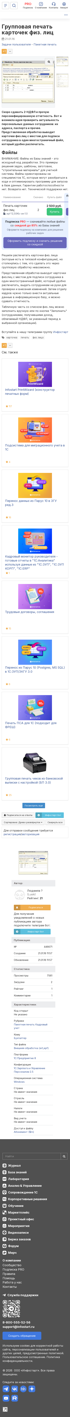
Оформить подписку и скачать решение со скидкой (35, 242)
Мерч (12, 1252)
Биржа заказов (19, 1239)
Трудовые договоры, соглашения (29, 612)
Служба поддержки (22, 1295)
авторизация (30, 834)
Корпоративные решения (27, 1199)
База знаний (17, 1172)
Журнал (14, 1165)
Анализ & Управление (25, 1185)
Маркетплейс (19, 1212)
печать (25, 337)
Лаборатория (18, 1179)
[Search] (35, 1156)
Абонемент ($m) (24, 1131)
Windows (19, 1081)
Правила (9, 1274)
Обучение (15, 1206)
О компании (12, 1260)
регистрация (12, 834)
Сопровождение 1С (23, 1192)
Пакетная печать (24, 1024)
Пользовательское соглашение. (24, 1357)
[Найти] (64, 1156)
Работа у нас (12, 1282)
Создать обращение (22, 1335)
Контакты (10, 1286)
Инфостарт (60, 332)
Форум (13, 1246)
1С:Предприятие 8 (25, 1058)
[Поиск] (14, 5)
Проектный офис (21, 1219)
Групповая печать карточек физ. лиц (28, 29)
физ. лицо (38, 337)
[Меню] (5, 5)
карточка (12, 337)
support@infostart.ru (18, 1327)
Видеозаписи (18, 1232)
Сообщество (12, 1265)
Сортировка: (23, 822)
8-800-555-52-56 (16, 1322)
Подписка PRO (13, 1269)
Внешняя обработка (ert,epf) (31, 1048)
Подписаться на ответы (18, 815)
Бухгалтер (20, 1038)
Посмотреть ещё (34, 805)
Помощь (9, 1278)
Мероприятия (19, 1226)
